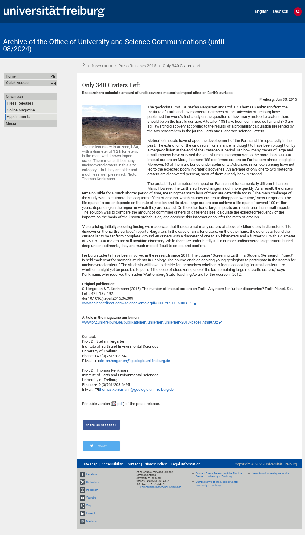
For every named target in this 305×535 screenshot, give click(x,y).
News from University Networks (270, 473)
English (262, 11)
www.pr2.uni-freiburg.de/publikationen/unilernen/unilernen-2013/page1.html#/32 (150, 322)
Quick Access (17, 82)
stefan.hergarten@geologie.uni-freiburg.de (134, 360)
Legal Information (185, 464)
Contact (133, 464)
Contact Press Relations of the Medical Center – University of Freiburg (219, 475)
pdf (120, 403)
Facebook (92, 474)
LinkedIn (91, 513)
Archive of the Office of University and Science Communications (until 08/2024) (113, 45)
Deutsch (280, 11)
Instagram (92, 489)
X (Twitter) (92, 482)
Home (83, 65)
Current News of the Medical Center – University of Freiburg (218, 483)
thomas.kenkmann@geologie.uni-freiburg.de (136, 389)
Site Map (90, 464)
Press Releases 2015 (137, 65)
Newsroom (102, 65)
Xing (88, 505)
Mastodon (92, 521)
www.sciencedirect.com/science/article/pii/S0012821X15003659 (137, 303)
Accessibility (112, 464)
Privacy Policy (155, 464)
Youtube (91, 497)
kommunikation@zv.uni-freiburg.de (160, 486)
